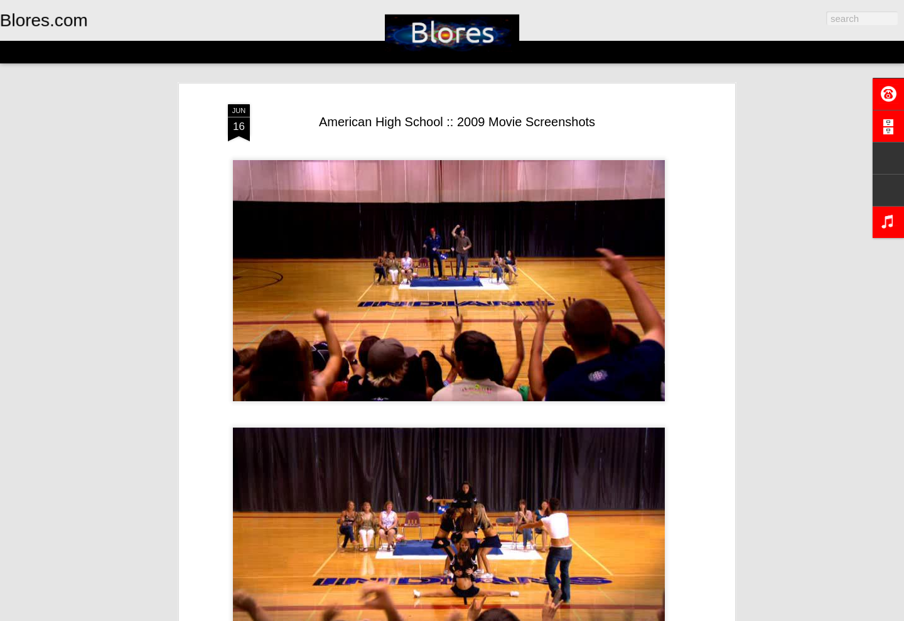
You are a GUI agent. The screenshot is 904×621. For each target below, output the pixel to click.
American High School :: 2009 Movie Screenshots (457, 122)
